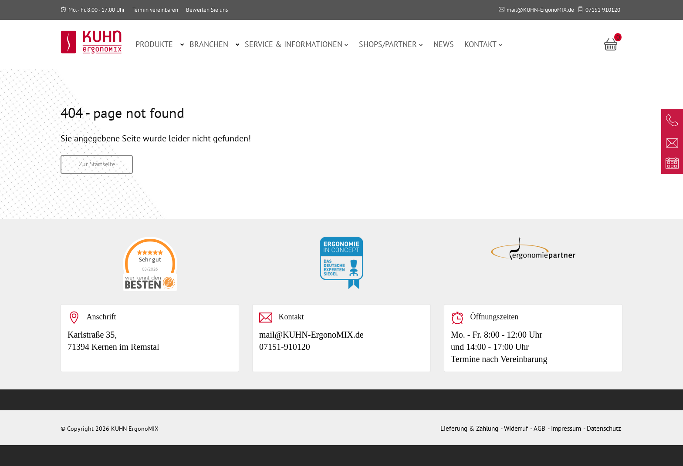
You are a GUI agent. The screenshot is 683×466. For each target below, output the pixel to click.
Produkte (154, 44)
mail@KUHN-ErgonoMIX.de (540, 9)
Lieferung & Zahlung (469, 428)
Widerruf (516, 428)
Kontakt (483, 44)
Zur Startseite (97, 164)
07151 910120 (602, 9)
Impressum (566, 428)
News (443, 44)
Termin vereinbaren (155, 9)
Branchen (208, 44)
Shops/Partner (391, 44)
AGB (539, 428)
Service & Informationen (296, 44)
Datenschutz (604, 428)
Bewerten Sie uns (207, 9)
